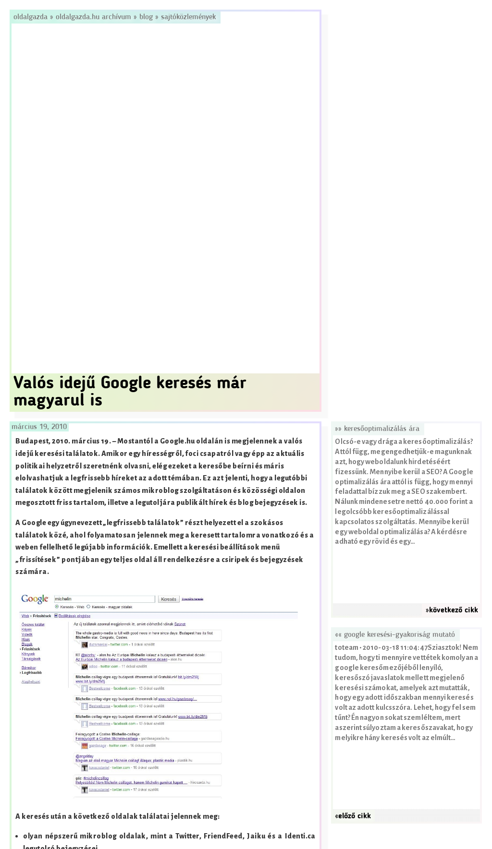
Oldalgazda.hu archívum (93, 17)
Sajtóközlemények (188, 17)
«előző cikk (353, 816)
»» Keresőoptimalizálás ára (377, 429)
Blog (146, 17)
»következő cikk (452, 610)
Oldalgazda (31, 17)
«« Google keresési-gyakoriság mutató (395, 635)
